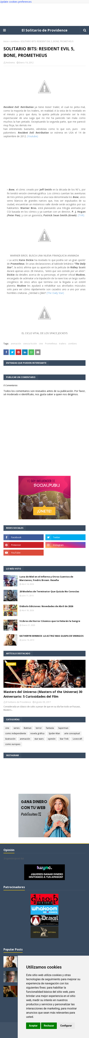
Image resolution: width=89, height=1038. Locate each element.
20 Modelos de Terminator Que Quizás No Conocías (49, 591)
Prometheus (51, 343)
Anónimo (10, 62)
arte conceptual (72, 733)
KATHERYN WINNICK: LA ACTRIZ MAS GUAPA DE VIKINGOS (51, 635)
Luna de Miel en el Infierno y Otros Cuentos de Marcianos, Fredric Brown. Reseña (46, 578)
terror (39, 728)
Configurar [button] (66, 1025)
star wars (38, 738)
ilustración (10, 738)
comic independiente (15, 733)
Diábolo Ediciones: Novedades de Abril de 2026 (46, 606)
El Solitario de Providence (44, 30)
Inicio (6, 41)
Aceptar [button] (33, 1025)
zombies (14, 41)
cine (41, 343)
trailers (62, 343)
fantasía (50, 728)
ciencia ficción (30, 343)
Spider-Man (54, 733)
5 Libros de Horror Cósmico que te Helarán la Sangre (49, 621)
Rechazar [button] (49, 1025)
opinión (51, 738)
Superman (63, 728)
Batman (27, 728)
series (16, 728)
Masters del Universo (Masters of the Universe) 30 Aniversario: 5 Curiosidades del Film (42, 694)
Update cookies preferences (16, 1)
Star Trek (64, 738)
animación (16, 343)
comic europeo (12, 744)
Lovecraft (77, 738)
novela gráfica (37, 733)
